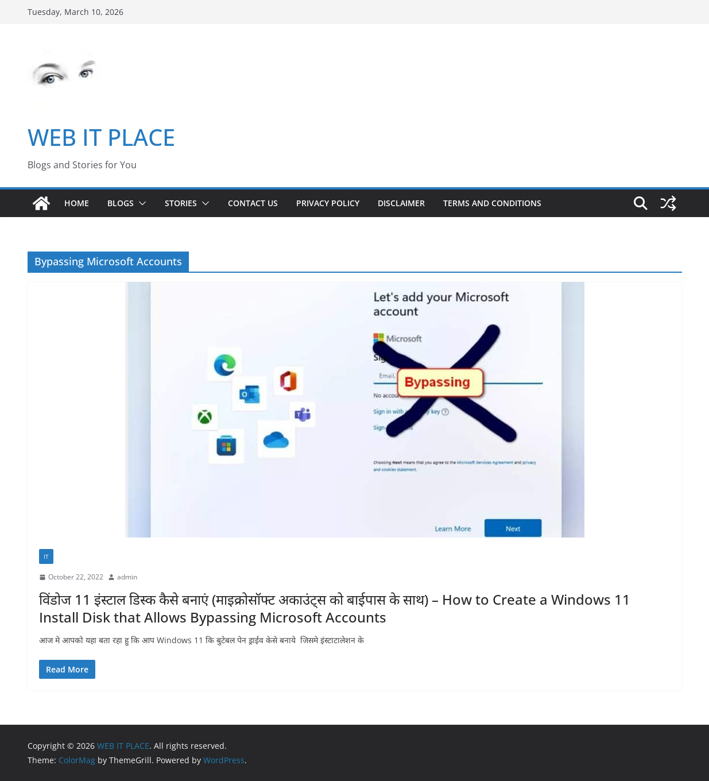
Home (76, 203)
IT (46, 556)
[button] (140, 203)
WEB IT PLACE (101, 137)
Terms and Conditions (492, 203)
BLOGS (120, 203)
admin (127, 577)
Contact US (253, 203)
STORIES (181, 203)
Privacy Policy (327, 203)
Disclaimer (401, 203)
